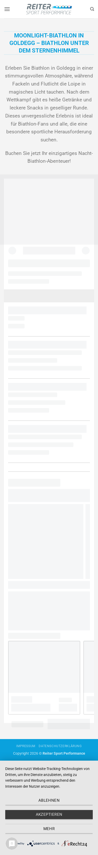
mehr (49, 828)
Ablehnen (49, 800)
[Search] (92, 9)
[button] (7, 9)
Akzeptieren (49, 814)
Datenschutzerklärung (60, 746)
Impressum (25, 746)
